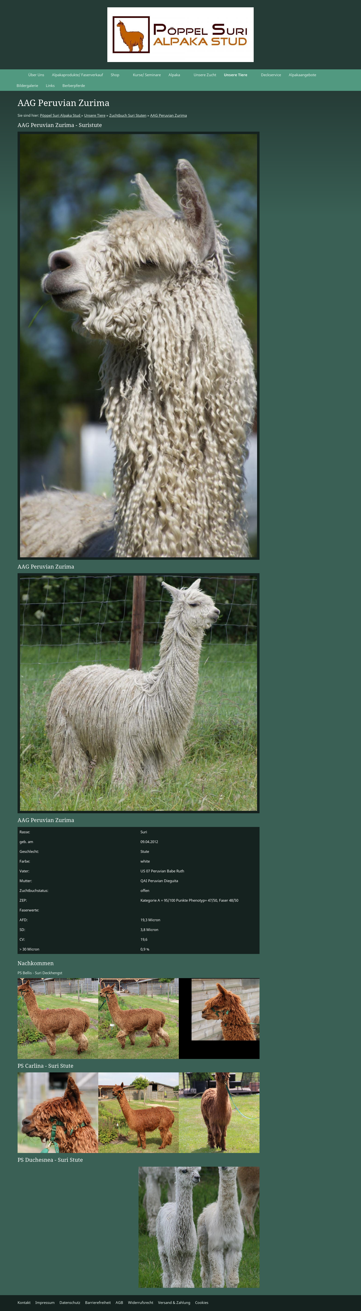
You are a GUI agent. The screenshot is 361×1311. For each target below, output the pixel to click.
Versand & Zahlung (174, 1302)
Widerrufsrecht (140, 1302)
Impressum (45, 1302)
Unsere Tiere (94, 115)
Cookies (201, 1302)
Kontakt (24, 1302)
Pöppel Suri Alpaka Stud (60, 115)
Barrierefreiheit (98, 1302)
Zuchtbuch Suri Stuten (127, 115)
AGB (119, 1302)
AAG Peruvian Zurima (168, 115)
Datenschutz (70, 1302)
